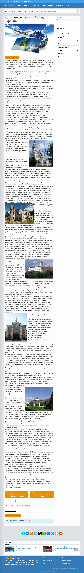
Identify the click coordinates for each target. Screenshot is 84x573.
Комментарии (10, 510)
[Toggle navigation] (80, 5)
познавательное (10, 500)
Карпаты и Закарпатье (12, 57)
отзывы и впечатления (23, 500)
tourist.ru (15, 5)
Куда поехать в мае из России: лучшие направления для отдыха (65, 547)
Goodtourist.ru (46, 571)
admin (28, 505)
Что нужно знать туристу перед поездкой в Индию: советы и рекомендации (25, 548)
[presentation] (8, 549)
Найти (76, 23)
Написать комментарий (13, 515)
